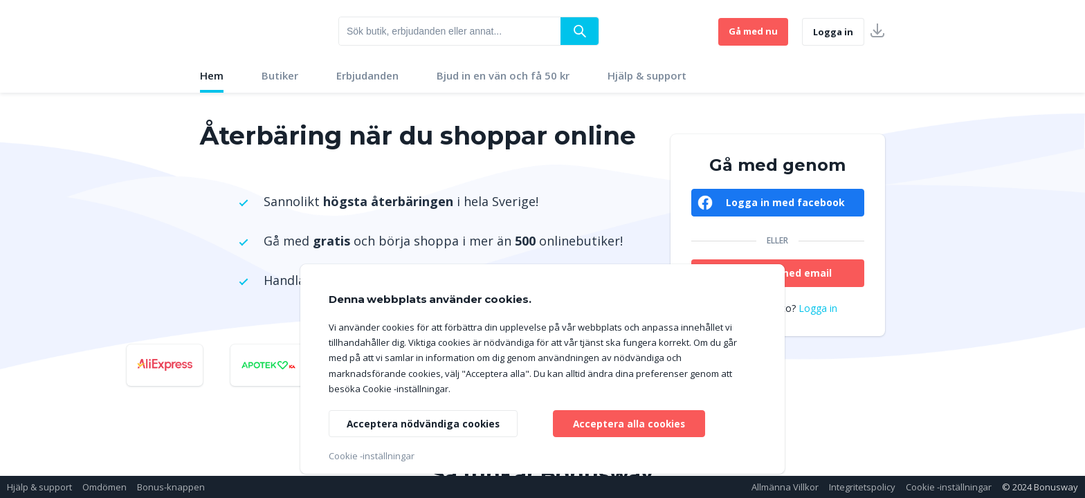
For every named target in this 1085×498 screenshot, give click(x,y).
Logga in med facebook (785, 202)
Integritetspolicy (862, 487)
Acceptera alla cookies (629, 423)
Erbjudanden (367, 75)
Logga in (833, 32)
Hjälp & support (647, 75)
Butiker (280, 75)
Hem (212, 75)
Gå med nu (753, 31)
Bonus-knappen (171, 487)
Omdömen (104, 487)
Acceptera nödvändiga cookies (424, 423)
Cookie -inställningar (949, 487)
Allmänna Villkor (785, 487)
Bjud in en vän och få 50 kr (503, 75)
